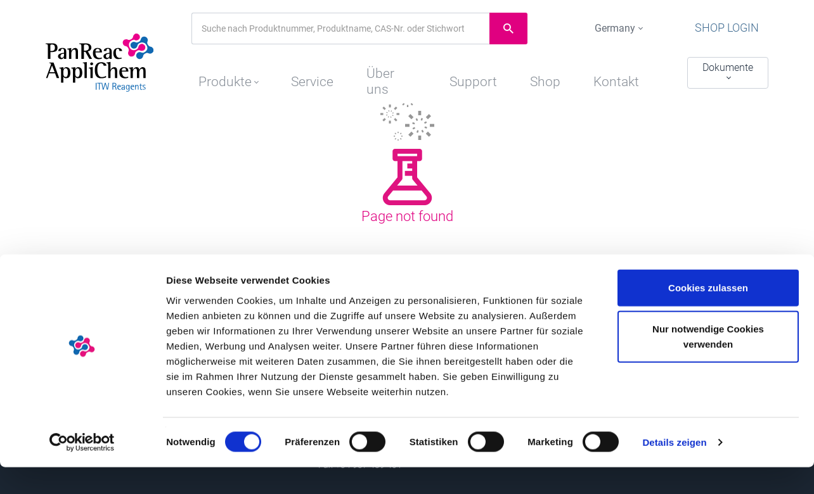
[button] (217, 71)
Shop (550, 73)
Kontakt (625, 73)
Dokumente (728, 67)
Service (304, 73)
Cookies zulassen (708, 313)
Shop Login (739, 28)
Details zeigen (674, 469)
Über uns (388, 73)
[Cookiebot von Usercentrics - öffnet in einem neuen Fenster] (82, 469)
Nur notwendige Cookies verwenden (708, 363)
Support (473, 73)
